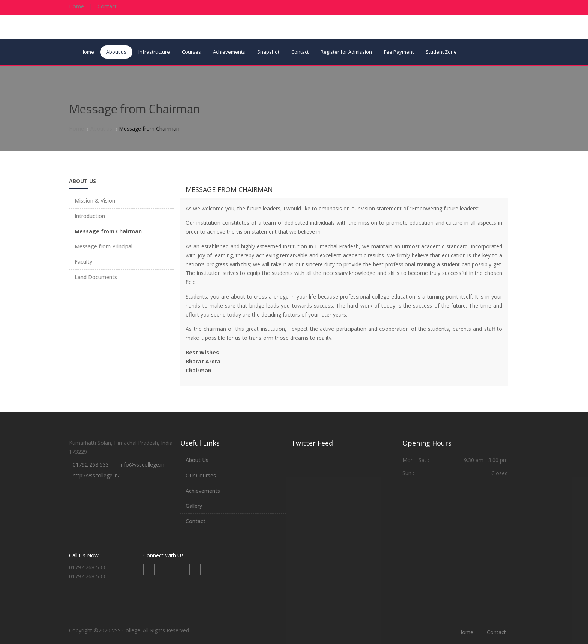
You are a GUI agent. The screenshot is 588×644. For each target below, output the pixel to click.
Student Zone (441, 51)
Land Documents (96, 277)
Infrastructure (154, 51)
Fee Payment (399, 51)
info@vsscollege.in (142, 464)
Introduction (90, 215)
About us (116, 51)
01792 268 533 (91, 464)
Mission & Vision (95, 200)
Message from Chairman (229, 189)
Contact (107, 6)
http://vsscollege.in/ (96, 475)
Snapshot (268, 51)
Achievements (229, 51)
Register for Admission (346, 51)
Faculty (83, 261)
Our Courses (201, 475)
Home (76, 6)
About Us (197, 460)
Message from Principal (103, 246)
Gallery (194, 505)
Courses (191, 51)
